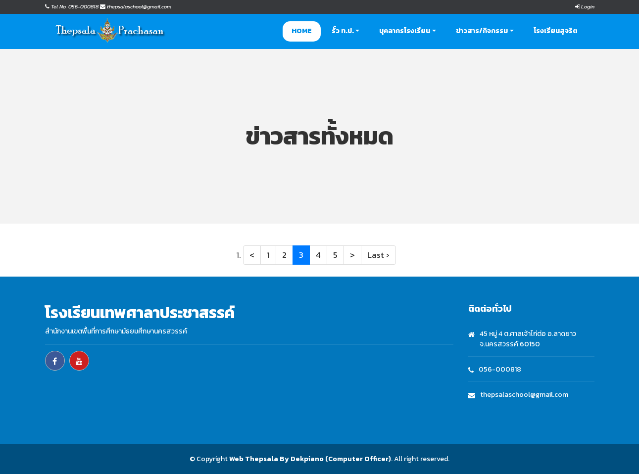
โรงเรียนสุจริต (556, 31)
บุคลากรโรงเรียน (404, 31)
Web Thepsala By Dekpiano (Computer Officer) (310, 459)
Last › (378, 254)
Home (302, 31)
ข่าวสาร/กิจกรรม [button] (482, 31)
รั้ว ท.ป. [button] (343, 31)
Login (584, 6)
